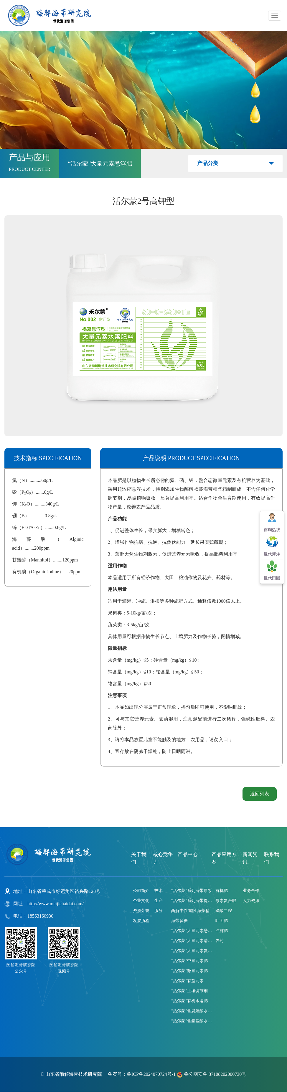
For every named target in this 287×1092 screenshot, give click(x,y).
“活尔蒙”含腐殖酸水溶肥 (191, 1011)
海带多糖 (179, 920)
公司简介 (141, 890)
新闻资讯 (250, 858)
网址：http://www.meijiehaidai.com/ (48, 903)
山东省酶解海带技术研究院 (74, 1074)
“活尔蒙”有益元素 (187, 981)
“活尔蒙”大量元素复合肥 (191, 951)
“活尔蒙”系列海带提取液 (191, 900)
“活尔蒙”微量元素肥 (189, 971)
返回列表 (259, 793)
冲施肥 (221, 931)
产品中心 (188, 854)
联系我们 (271, 858)
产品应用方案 (224, 858)
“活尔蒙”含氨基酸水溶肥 (191, 1021)
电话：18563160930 (33, 915)
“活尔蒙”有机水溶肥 (189, 1001)
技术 (158, 890)
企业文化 (141, 900)
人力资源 (251, 900)
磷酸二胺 (223, 910)
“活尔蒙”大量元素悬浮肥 (191, 931)
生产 (158, 900)
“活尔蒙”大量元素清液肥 (191, 941)
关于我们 (138, 858)
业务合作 (251, 890)
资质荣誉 (141, 910)
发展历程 (141, 920)
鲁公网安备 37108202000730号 (211, 1074)
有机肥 (221, 890)
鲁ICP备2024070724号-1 (151, 1074)
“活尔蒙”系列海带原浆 (191, 890)
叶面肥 (221, 920)
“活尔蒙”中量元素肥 (189, 961)
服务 (158, 910)
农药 (219, 941)
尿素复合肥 (225, 900)
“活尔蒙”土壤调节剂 (189, 991)
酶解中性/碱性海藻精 (190, 910)
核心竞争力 (163, 858)
